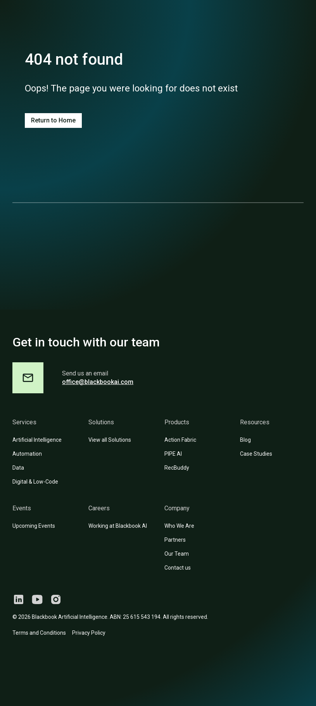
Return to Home (53, 120)
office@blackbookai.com (97, 382)
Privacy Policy (88, 633)
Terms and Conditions (39, 633)
